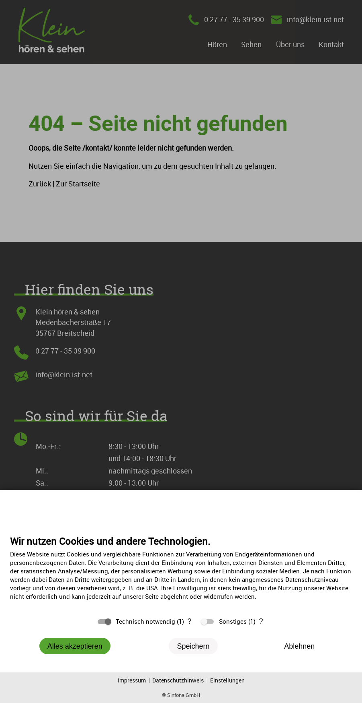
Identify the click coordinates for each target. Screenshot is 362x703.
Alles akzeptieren (74, 646)
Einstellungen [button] (227, 680)
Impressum (132, 680)
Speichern (193, 646)
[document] (181, 573)
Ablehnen (299, 646)
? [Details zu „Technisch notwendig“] (189, 621)
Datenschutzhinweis (178, 680)
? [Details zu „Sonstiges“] (261, 621)
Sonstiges (233, 621)
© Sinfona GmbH (181, 695)
